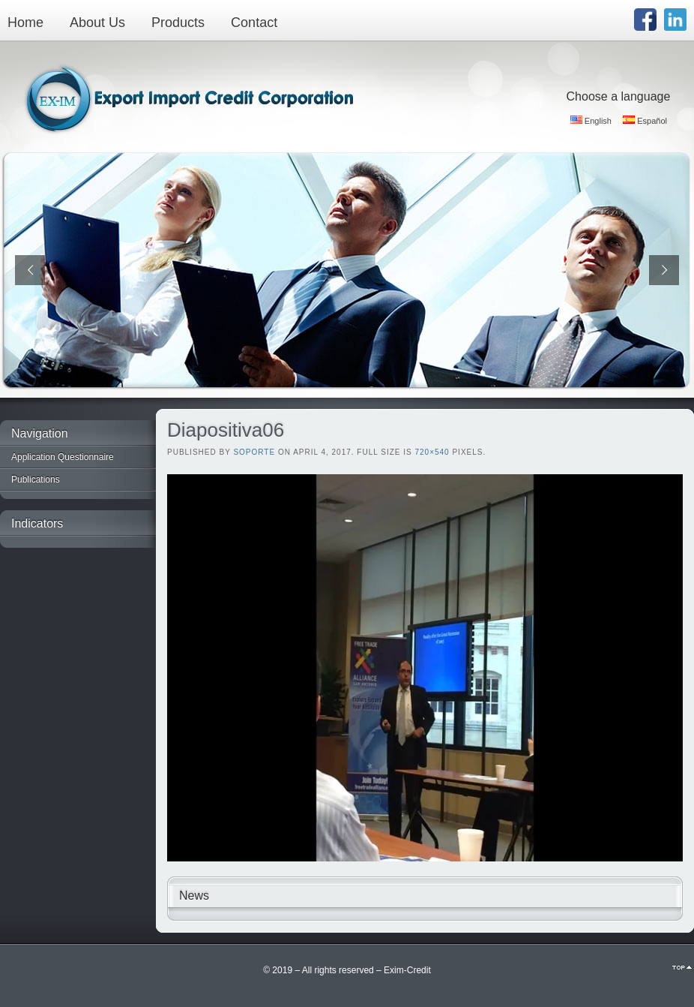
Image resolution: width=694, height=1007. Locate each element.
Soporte (254, 452)
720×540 (431, 452)
